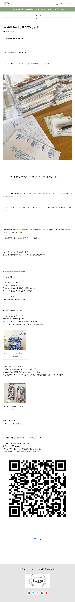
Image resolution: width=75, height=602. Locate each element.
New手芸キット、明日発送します (21, 27)
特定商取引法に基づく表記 (46, 569)
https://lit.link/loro (18, 424)
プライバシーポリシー (27, 569)
